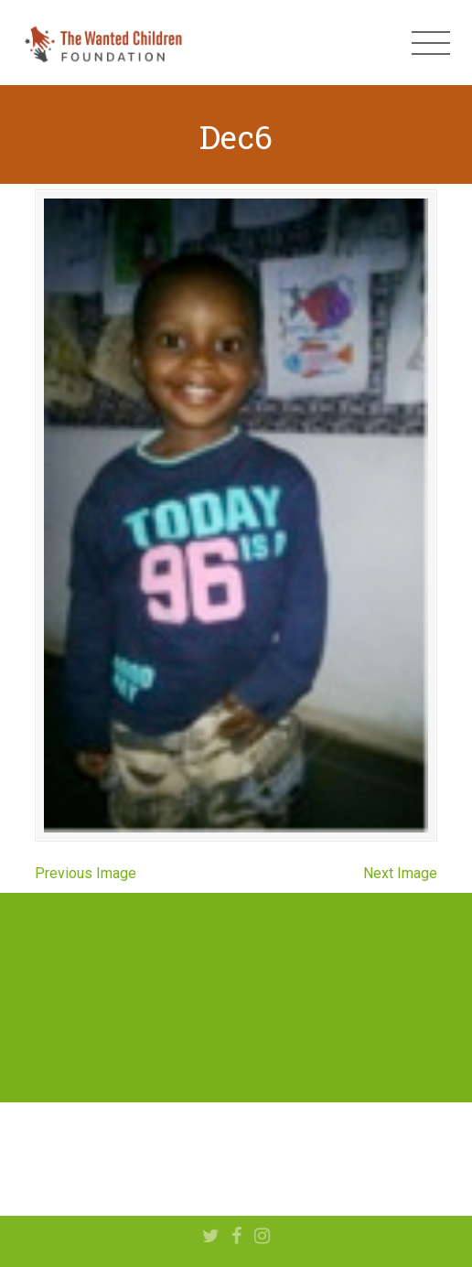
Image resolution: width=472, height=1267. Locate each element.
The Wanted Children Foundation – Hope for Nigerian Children (102, 43)
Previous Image (85, 873)
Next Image (400, 873)
